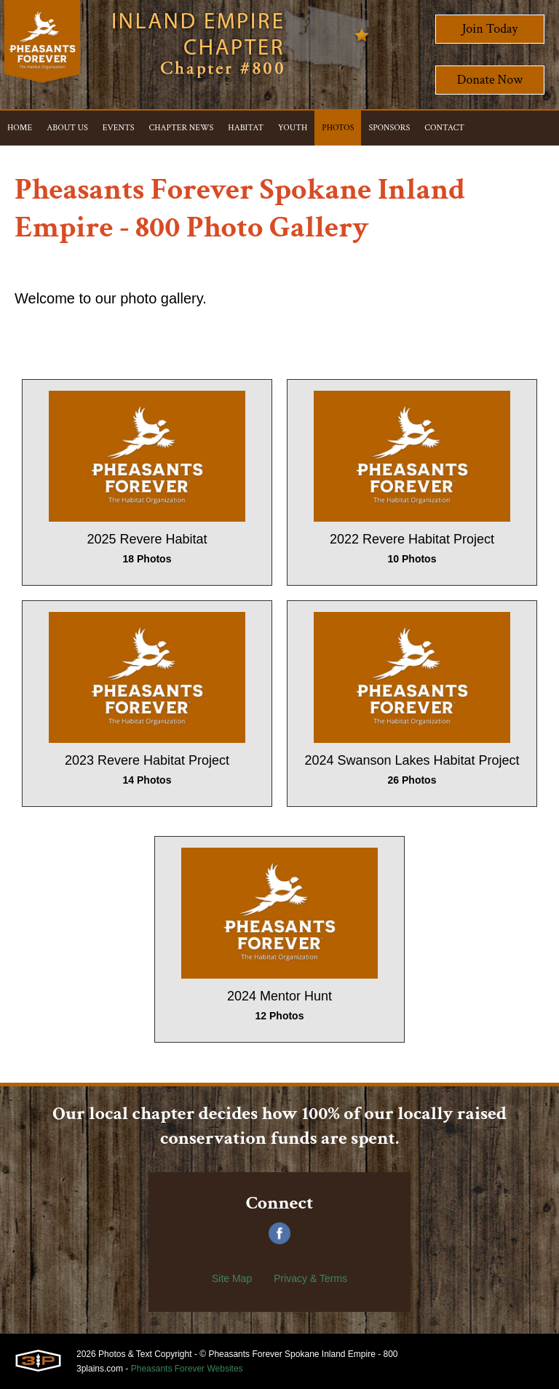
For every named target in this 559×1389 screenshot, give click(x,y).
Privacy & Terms (310, 1278)
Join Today (490, 28)
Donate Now (490, 79)
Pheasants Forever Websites (187, 1369)
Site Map (232, 1278)
